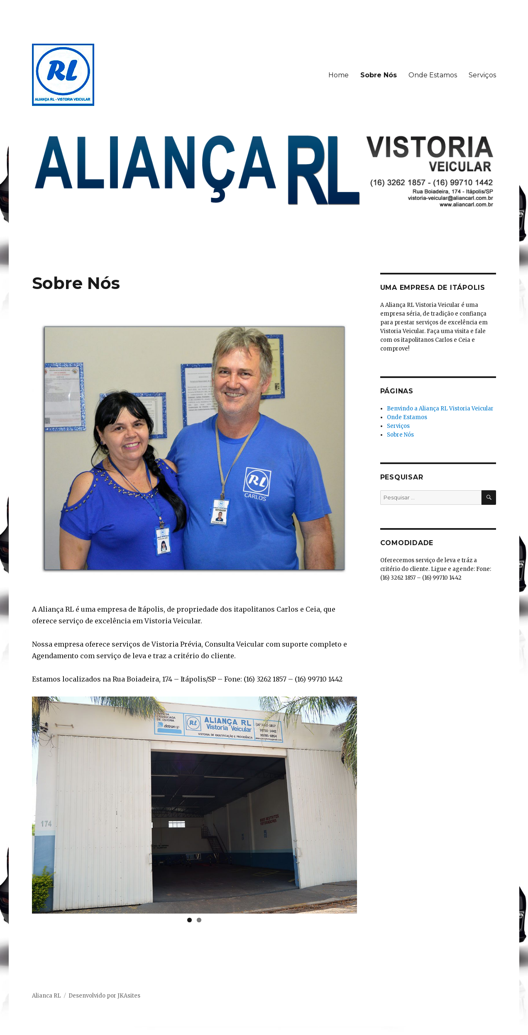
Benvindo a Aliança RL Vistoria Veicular (440, 408)
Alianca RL (46, 995)
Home (338, 75)
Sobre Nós (378, 75)
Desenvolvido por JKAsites (104, 995)
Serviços (482, 75)
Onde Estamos (432, 75)
